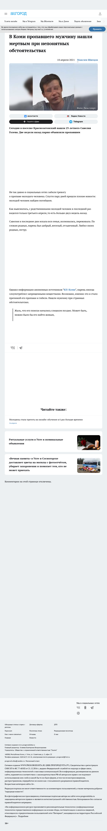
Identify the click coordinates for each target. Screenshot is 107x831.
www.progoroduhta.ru (26, 745)
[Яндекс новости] (76, 116)
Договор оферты (35, 724)
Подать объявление (83, 21)
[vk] (13, 348)
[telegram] (22, 348)
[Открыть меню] (6, 14)
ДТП (55, 724)
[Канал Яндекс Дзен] (31, 122)
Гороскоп (8, 731)
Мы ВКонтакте (47, 21)
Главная (8, 738)
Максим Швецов (87, 59)
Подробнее (23, 816)
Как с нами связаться (13, 734)
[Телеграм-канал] (76, 122)
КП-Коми (69, 289)
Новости (32, 738)
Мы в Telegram (29, 21)
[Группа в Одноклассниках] (85, 707)
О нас (56, 734)
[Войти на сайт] (100, 14)
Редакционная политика (63, 731)
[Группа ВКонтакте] (31, 116)
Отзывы (32, 734)
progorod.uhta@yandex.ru (15, 761)
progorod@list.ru (63, 757)
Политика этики (35, 731)
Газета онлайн (10, 21)
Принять (97, 29)
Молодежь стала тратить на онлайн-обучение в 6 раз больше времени (53, 421)
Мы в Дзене (64, 21)
